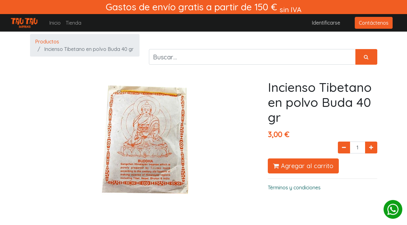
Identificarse (326, 23)
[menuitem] (55, 23)
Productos (47, 41)
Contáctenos (374, 23)
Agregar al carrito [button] (303, 166)
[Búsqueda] (366, 57)
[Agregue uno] (371, 147)
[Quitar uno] (344, 147)
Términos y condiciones (294, 187)
